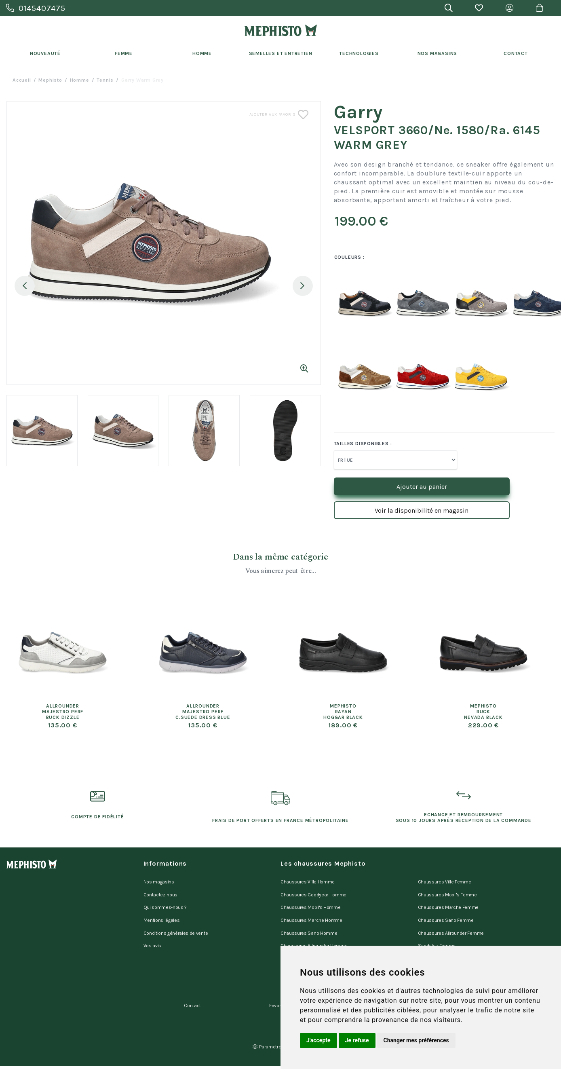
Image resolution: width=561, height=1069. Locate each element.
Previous (25, 286)
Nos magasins (158, 880)
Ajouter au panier (421, 486)
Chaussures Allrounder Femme (451, 922)
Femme (124, 53)
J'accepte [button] (318, 1040)
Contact (516, 53)
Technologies (359, 53)
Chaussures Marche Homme (311, 912)
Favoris (277, 987)
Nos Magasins (438, 53)
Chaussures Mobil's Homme (310, 901)
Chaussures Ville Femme (444, 880)
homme (79, 80)
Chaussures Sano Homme (308, 922)
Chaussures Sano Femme (446, 912)
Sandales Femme (437, 933)
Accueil (22, 80)
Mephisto (50, 80)
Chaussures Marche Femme (448, 901)
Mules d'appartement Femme (449, 943)
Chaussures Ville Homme (307, 880)
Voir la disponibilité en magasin (421, 510)
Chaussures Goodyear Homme (313, 891)
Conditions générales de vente (175, 922)
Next (303, 286)
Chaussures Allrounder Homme (313, 933)
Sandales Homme (299, 943)
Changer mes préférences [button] (416, 1040)
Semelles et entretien (280, 53)
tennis (105, 80)
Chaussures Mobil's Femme (447, 891)
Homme (202, 53)
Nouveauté (45, 53)
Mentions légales (161, 912)
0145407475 (35, 8)
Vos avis (152, 933)
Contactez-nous (160, 891)
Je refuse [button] (357, 1040)
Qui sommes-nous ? (165, 901)
